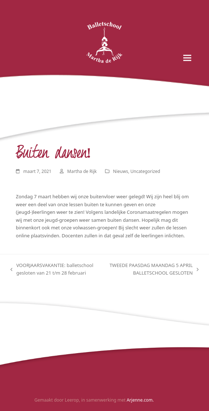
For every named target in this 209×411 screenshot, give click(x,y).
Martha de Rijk (82, 171)
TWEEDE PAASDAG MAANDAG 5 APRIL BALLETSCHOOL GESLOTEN (154, 269)
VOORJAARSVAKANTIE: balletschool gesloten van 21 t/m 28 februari (52, 269)
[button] (187, 58)
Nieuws (120, 171)
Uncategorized (145, 171)
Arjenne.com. (140, 400)
